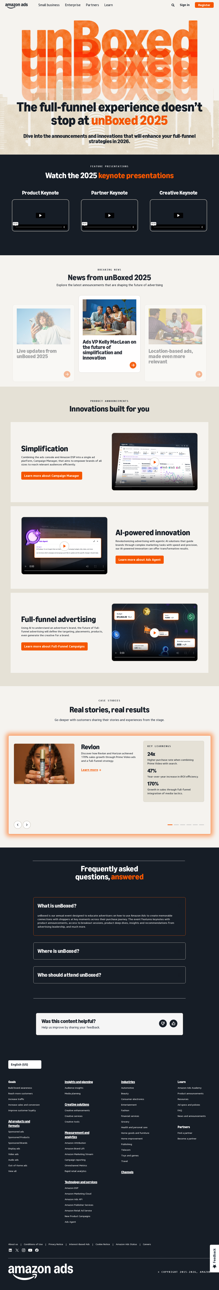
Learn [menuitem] (182, 1082)
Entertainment (129, 1104)
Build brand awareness (20, 1087)
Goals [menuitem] (12, 1082)
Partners (92, 5)
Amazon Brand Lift (75, 1148)
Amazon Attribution (75, 1142)
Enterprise (73, 5)
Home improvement (132, 1138)
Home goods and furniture (135, 1132)
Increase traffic (16, 1099)
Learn (108, 5)
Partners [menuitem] (184, 1127)
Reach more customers (20, 1093)
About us (13, 1244)
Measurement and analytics (77, 1135)
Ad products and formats (19, 1123)
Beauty (125, 1093)
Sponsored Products (19, 1137)
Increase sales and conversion (24, 1104)
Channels (127, 1172)
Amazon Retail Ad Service (78, 1210)
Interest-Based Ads (79, 1244)
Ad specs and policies (189, 1104)
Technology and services (81, 1182)
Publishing (126, 1144)
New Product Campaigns (77, 1216)
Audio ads (13, 1159)
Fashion (125, 1110)
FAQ (180, 1110)
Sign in (185, 5)
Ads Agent (70, 1221)
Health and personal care (134, 1127)
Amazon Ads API (73, 1199)
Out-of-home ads (17, 1165)
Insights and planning (79, 1082)
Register (204, 5)
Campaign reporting (75, 1159)
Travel (124, 1161)
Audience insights (74, 1087)
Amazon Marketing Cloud (78, 1193)
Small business (49, 5)
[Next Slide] (27, 825)
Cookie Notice (103, 1244)
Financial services (130, 1116)
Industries (128, 1082)
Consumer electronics (132, 1099)
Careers (147, 1244)
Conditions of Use (33, 1244)
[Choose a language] (24, 1064)
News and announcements (192, 1116)
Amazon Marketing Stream (79, 1154)
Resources (183, 1099)
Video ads (13, 1154)
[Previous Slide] (18, 825)
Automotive (127, 1087)
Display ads (14, 1148)
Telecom (126, 1149)
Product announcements (191, 1093)
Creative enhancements (77, 1110)
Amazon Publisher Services (79, 1204)
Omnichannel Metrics (76, 1165)
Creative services (74, 1116)
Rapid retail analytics (75, 1171)
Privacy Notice (56, 1244)
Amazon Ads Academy (189, 1087)
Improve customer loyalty (22, 1110)
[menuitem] (25, 1151)
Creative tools (72, 1121)
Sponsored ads (16, 1131)
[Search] (173, 5)
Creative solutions (77, 1104)
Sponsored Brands (17, 1142)
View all (12, 1171)
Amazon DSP (71, 1188)
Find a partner (185, 1132)
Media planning (73, 1093)
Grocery (125, 1121)
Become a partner (187, 1138)
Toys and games (130, 1155)
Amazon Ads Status (126, 1244)
